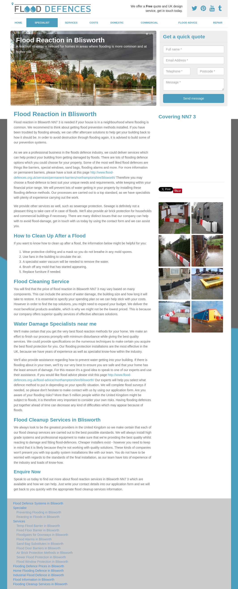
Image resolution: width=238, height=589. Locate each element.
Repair (217, 22)
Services (71, 22)
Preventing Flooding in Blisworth (39, 512)
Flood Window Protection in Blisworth (42, 561)
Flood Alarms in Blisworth (34, 539)
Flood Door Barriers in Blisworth (39, 548)
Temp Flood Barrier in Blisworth (38, 526)
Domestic (117, 22)
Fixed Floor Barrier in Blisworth (38, 530)
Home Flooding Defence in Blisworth (38, 570)
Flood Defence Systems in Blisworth (38, 503)
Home (18, 22)
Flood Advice (187, 22)
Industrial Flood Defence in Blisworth (38, 575)
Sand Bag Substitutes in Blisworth (40, 544)
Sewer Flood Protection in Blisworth (41, 557)
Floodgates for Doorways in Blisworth (42, 535)
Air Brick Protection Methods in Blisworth (45, 552)
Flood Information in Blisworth (33, 579)
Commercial (149, 22)
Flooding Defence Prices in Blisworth (38, 566)
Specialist (42, 22)
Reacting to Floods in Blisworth (38, 517)
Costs (93, 22)
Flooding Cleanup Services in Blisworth (40, 584)
